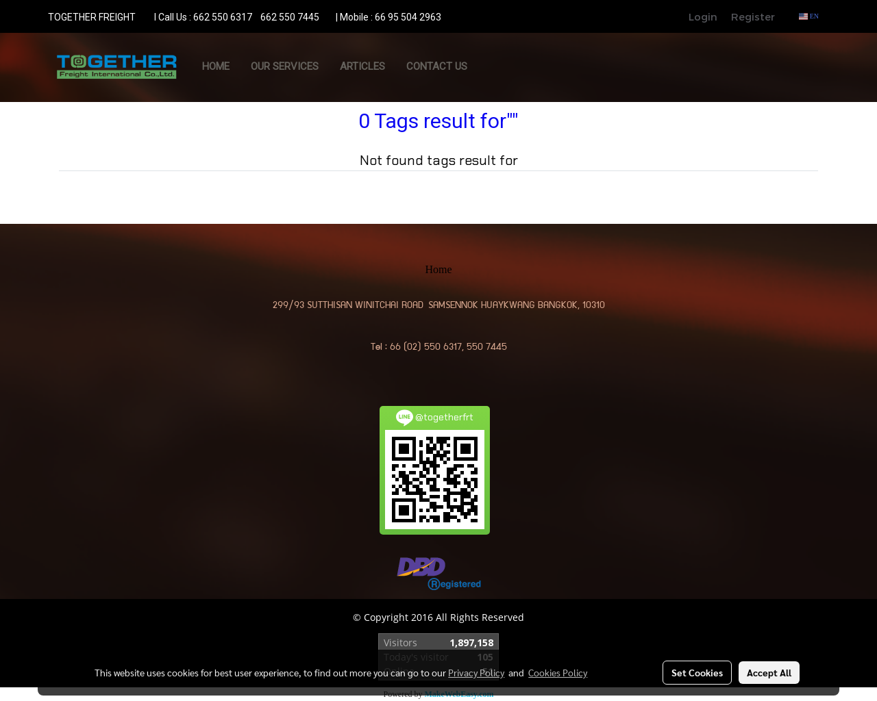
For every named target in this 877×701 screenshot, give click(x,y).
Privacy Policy (476, 672)
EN (809, 16)
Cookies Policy (557, 672)
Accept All (769, 672)
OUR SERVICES (285, 66)
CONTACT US (436, 66)
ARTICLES (362, 66)
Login (703, 16)
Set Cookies (697, 672)
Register (753, 16)
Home (216, 66)
